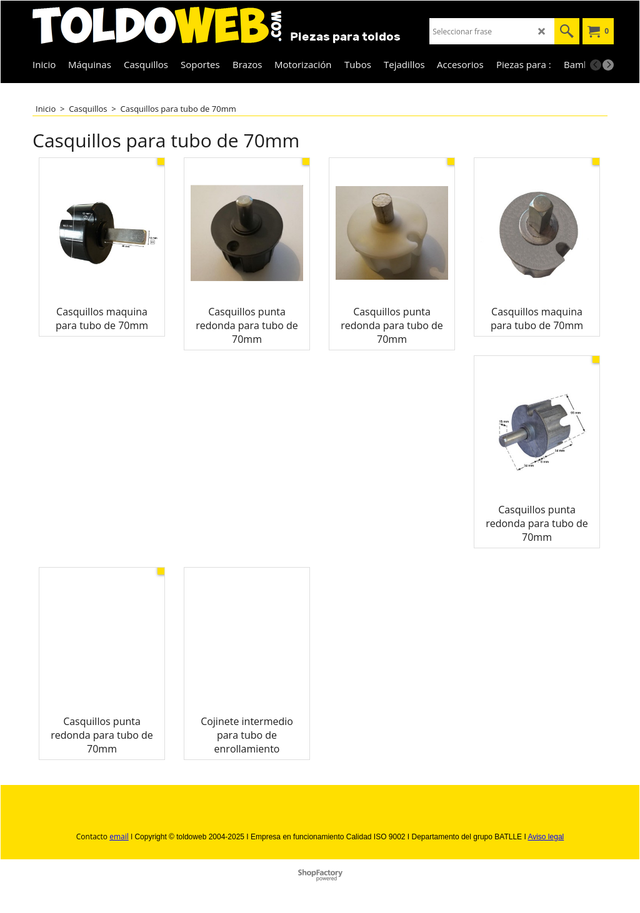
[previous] (595, 65)
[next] (608, 65)
